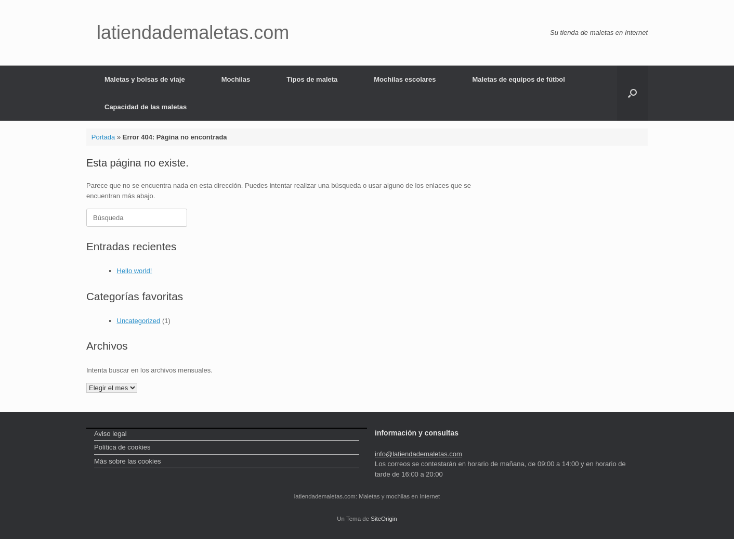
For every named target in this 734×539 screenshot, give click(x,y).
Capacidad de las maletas (145, 107)
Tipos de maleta (311, 79)
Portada (103, 137)
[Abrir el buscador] (632, 93)
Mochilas (236, 79)
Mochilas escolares (405, 79)
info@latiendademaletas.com (418, 454)
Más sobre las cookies (127, 461)
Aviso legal (110, 434)
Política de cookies (122, 447)
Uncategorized (139, 321)
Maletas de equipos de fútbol (519, 79)
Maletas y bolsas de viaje (144, 79)
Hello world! (134, 271)
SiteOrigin (384, 519)
